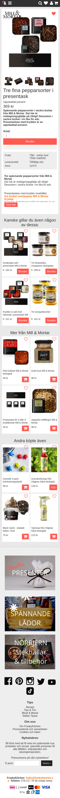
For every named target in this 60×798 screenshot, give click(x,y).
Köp (25, 487)
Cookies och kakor (30, 732)
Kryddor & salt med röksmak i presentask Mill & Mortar (15, 315)
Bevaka (30, 141)
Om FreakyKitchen (29, 726)
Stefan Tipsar (29, 715)
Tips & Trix (30, 710)
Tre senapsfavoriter (40, 312)
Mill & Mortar (38, 332)
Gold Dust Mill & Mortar (42, 371)
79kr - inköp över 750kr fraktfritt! (38, 157)
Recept (30, 707)
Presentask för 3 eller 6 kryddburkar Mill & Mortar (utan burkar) (15, 423)
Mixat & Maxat (30, 713)
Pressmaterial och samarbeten (30, 729)
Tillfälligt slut (36, 162)
